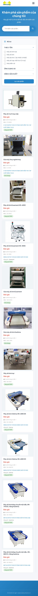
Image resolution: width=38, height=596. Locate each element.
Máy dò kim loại (12, 52)
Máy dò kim (10, 55)
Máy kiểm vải (11, 63)
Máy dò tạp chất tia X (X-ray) (16, 60)
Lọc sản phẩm (19, 81)
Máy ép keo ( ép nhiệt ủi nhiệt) (17, 57)
